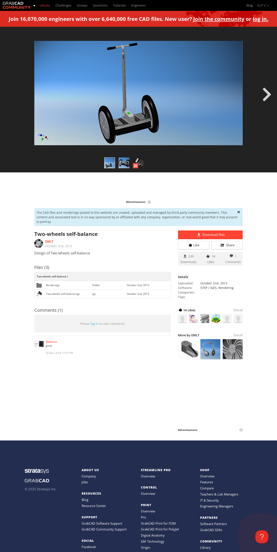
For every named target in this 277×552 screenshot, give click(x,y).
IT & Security (209, 500)
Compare (207, 488)
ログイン (263, 5)
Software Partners (213, 524)
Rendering (226, 288)
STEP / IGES (208, 288)
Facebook (89, 547)
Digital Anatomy (153, 535)
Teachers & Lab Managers (219, 494)
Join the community (218, 18)
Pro (143, 517)
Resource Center (94, 506)
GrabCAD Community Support (104, 529)
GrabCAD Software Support (102, 523)
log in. (260, 18)
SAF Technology (152, 541)
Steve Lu (51, 342)
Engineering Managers (216, 506)
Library (205, 547)
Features (206, 482)
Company (89, 476)
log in (95, 324)
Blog (85, 499)
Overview (148, 476)
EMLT (49, 241)
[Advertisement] (138, 186)
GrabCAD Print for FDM (158, 523)
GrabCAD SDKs (211, 530)
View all (238, 310)
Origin (145, 547)
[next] (267, 94)
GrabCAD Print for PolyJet (160, 529)
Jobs (85, 482)
